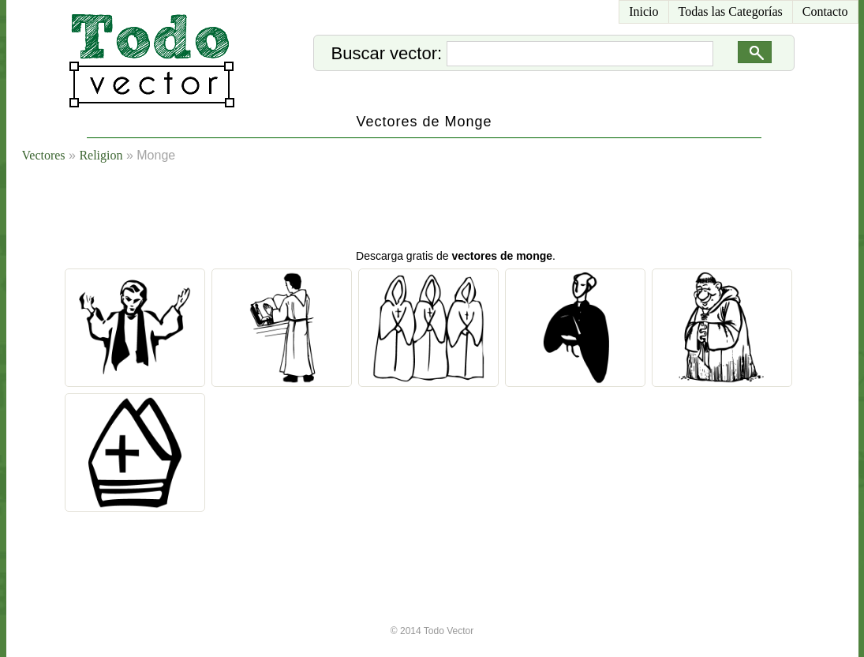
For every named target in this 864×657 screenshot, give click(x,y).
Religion (100, 155)
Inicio (643, 11)
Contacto (825, 11)
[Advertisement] (451, 209)
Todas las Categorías (731, 11)
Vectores (43, 155)
